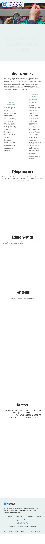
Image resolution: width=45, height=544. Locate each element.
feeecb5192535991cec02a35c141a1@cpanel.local (22, 526)
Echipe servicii (20, 516)
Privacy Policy (8, 531)
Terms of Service (19, 531)
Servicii (10, 516)
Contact (39, 516)
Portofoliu (30, 516)
